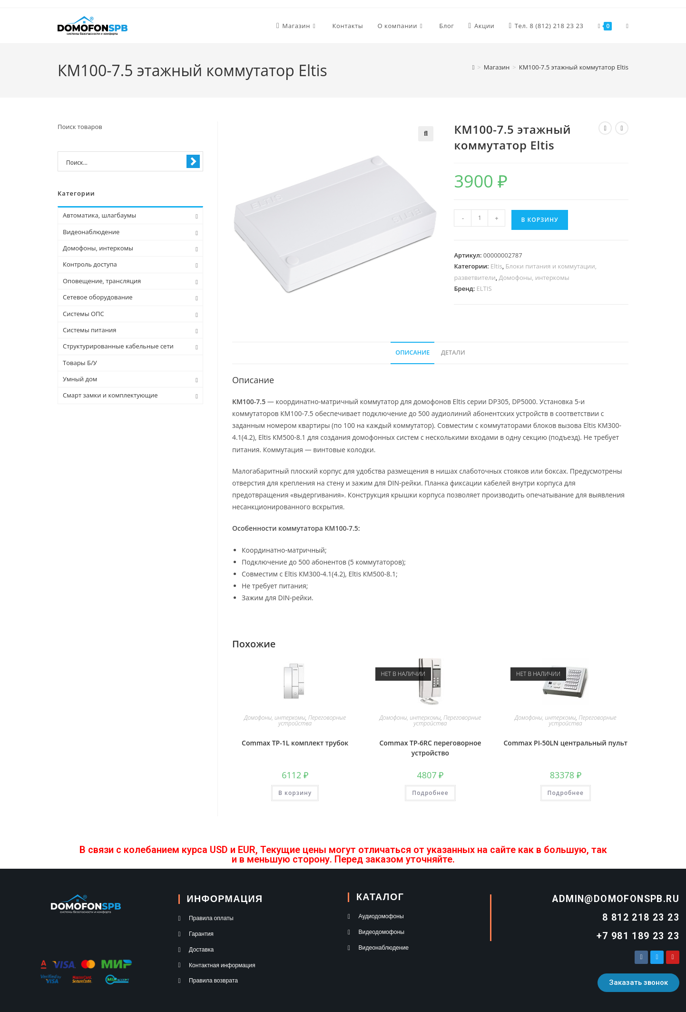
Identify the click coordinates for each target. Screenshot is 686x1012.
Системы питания (89, 330)
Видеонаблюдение (91, 232)
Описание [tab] (412, 352)
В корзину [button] (295, 793)
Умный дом (80, 379)
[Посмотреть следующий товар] (621, 128)
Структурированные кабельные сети (118, 346)
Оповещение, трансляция (102, 281)
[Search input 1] (124, 162)
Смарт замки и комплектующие (110, 395)
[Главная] (473, 67)
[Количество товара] (479, 218)
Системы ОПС (83, 313)
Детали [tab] (453, 352)
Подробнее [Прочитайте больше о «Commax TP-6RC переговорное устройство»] (430, 793)
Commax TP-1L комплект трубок (295, 742)
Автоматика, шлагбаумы (99, 215)
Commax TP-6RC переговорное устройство (430, 747)
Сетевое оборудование (97, 297)
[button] (425, 133)
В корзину (539, 220)
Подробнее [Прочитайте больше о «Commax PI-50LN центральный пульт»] (566, 793)
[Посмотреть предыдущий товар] (605, 128)
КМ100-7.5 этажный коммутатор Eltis (573, 67)
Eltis (496, 266)
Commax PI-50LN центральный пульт (565, 742)
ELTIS (484, 288)
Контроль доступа (90, 264)
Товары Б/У (80, 362)
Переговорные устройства (312, 720)
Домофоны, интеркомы (534, 277)
